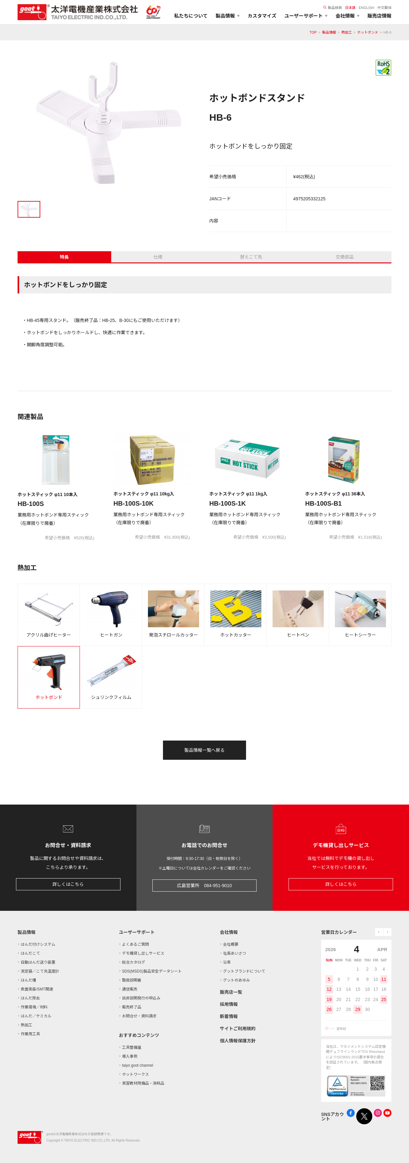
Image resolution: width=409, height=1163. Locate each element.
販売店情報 (379, 16)
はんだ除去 (30, 998)
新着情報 (229, 1016)
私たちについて (191, 16)
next (387, 932)
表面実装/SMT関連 (37, 989)
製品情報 (329, 32)
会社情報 (229, 932)
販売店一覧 (231, 992)
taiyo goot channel (137, 1065)
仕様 (157, 257)
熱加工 (346, 32)
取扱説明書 (131, 980)
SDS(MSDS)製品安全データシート (152, 971)
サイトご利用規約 (238, 1028)
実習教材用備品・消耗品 (143, 1083)
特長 (64, 257)
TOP (313, 32)
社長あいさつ (234, 953)
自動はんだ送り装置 (38, 962)
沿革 (227, 962)
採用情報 (229, 1004)
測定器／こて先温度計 (40, 971)
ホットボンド (367, 32)
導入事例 (129, 1056)
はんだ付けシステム (38, 944)
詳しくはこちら (68, 884)
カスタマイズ (262, 16)
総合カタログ (133, 962)
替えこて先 (251, 257)
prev (379, 932)
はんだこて (30, 953)
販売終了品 (131, 1007)
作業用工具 (30, 1034)
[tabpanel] (109, 125)
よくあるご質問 (135, 944)
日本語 (350, 8)
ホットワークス (135, 1074)
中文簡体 (384, 8)
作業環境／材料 (34, 1007)
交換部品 (345, 257)
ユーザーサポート (137, 932)
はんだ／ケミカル (36, 1016)
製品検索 (332, 8)
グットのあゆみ (236, 980)
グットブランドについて (244, 971)
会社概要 (230, 944)
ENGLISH (366, 8)
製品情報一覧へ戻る (204, 750)
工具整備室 (131, 1047)
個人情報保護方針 (238, 1040)
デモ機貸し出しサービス (143, 953)
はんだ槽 (28, 980)
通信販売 (129, 989)
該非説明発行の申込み (141, 998)
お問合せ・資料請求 (139, 1016)
